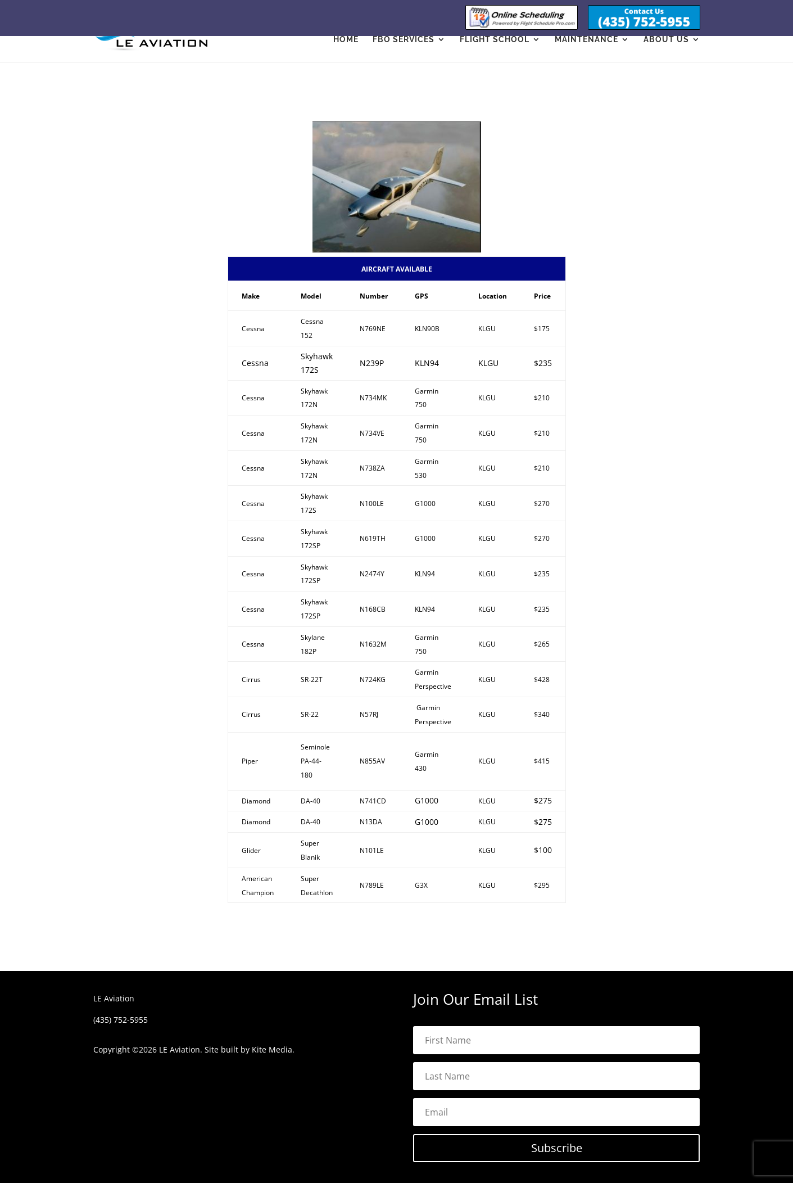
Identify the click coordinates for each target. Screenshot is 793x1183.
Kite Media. (273, 1049)
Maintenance (586, 39)
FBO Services (403, 39)
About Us (666, 39)
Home (346, 39)
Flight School (494, 39)
